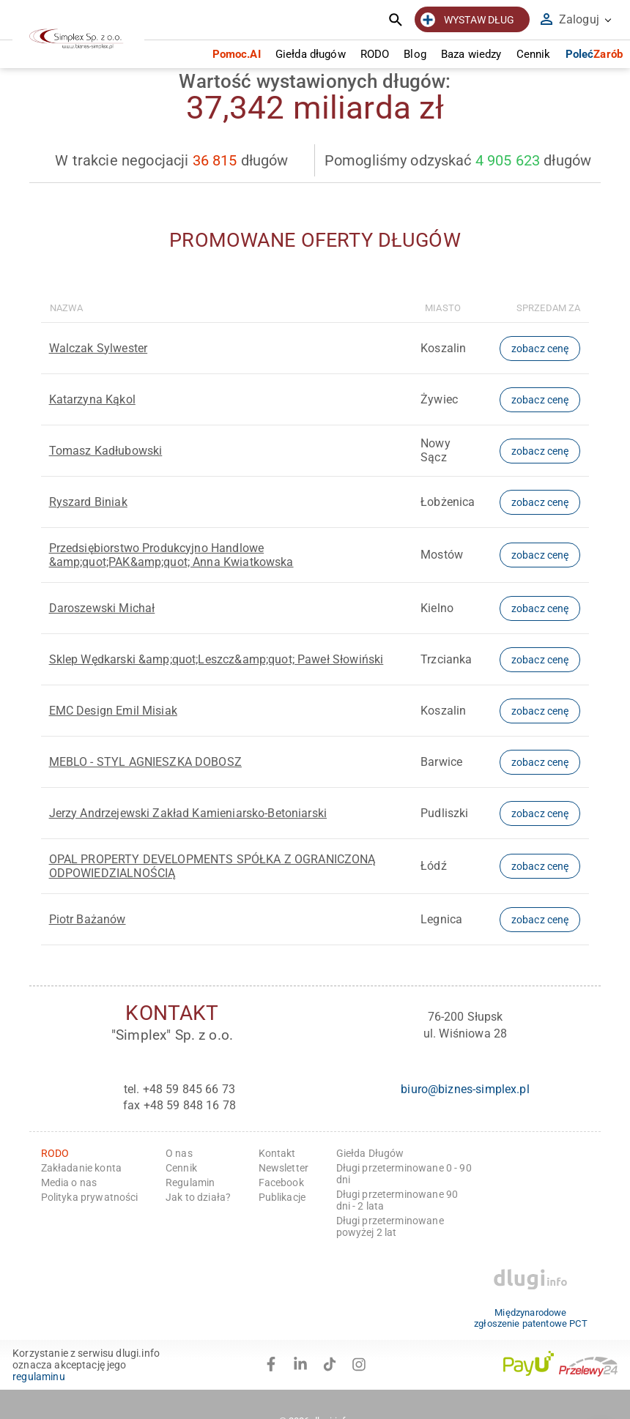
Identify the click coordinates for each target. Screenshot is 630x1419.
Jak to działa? (198, 1197)
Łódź (433, 866)
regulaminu (38, 1376)
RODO (375, 54)
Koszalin (443, 348)
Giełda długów (310, 54)
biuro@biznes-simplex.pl (465, 1089)
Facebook (281, 1182)
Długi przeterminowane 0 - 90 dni (404, 1173)
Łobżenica (447, 502)
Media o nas (69, 1182)
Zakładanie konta (81, 1168)
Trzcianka (446, 659)
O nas (179, 1153)
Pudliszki (444, 813)
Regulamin (190, 1182)
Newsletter (284, 1168)
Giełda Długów (370, 1153)
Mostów (441, 555)
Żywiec (439, 399)
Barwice (441, 762)
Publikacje (282, 1197)
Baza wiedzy (471, 54)
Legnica (441, 919)
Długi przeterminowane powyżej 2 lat (390, 1226)
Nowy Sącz (435, 450)
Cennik (533, 54)
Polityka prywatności (89, 1197)
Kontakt (277, 1153)
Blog (415, 54)
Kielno (436, 608)
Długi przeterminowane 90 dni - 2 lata (397, 1200)
